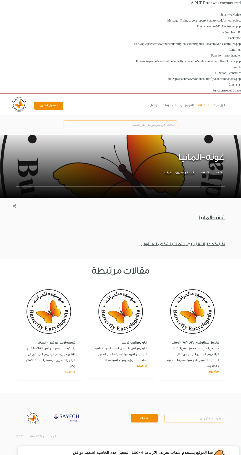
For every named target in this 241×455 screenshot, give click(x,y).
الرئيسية (219, 105)
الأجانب (167, 172)
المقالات (203, 105)
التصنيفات (169, 105)
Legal (53, 436)
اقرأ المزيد (213, 371)
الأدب (219, 172)
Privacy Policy (36, 436)
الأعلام (205, 172)
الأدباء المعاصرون (185, 172)
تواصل (154, 105)
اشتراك (144, 418)
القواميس (187, 105)
